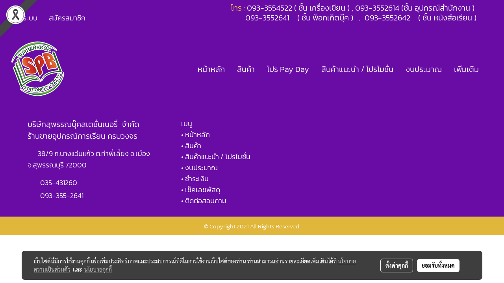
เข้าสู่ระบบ (23, 18)
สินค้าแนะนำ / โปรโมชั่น (357, 69)
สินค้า (246, 69)
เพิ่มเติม (466, 69)
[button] (492, 69)
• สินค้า (191, 145)
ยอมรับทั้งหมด (438, 265)
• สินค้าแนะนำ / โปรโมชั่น (215, 156)
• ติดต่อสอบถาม (203, 200)
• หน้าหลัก (195, 134)
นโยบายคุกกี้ (98, 269)
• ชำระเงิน (195, 178)
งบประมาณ (424, 69)
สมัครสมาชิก (67, 18)
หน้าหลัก (211, 69)
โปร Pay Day (288, 69)
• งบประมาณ (199, 167)
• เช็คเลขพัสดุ (200, 189)
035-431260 (59, 182)
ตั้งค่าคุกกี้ (396, 265)
